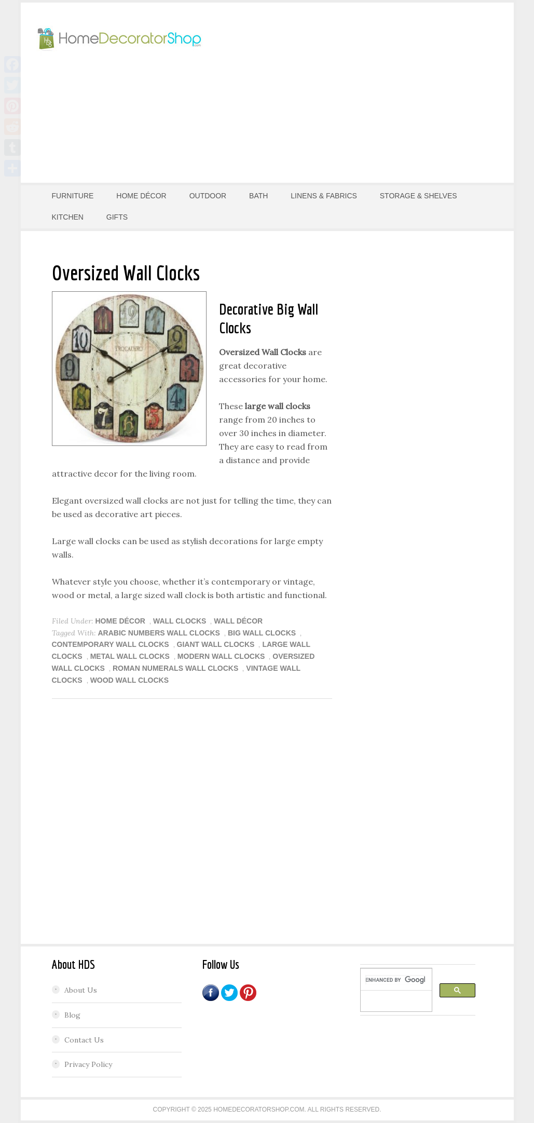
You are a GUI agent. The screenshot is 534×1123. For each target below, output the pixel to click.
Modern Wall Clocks (221, 656)
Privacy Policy (88, 1064)
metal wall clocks (130, 656)
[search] (395, 979)
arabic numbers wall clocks (159, 633)
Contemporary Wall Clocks (110, 644)
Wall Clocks (179, 621)
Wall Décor (238, 621)
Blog (72, 1015)
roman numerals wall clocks (175, 668)
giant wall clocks (216, 644)
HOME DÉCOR (120, 621)
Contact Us (84, 1040)
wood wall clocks (129, 680)
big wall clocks (262, 633)
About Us (80, 990)
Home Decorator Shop (119, 39)
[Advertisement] (376, 91)
